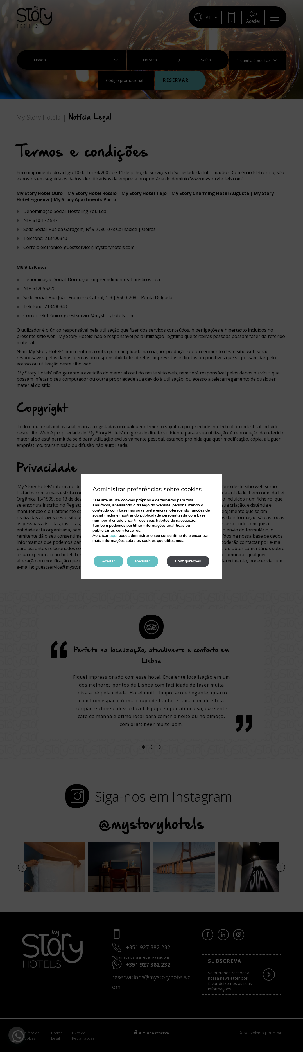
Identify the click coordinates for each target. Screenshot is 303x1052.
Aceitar (108, 561)
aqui (113, 535)
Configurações (188, 561)
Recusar (142, 561)
